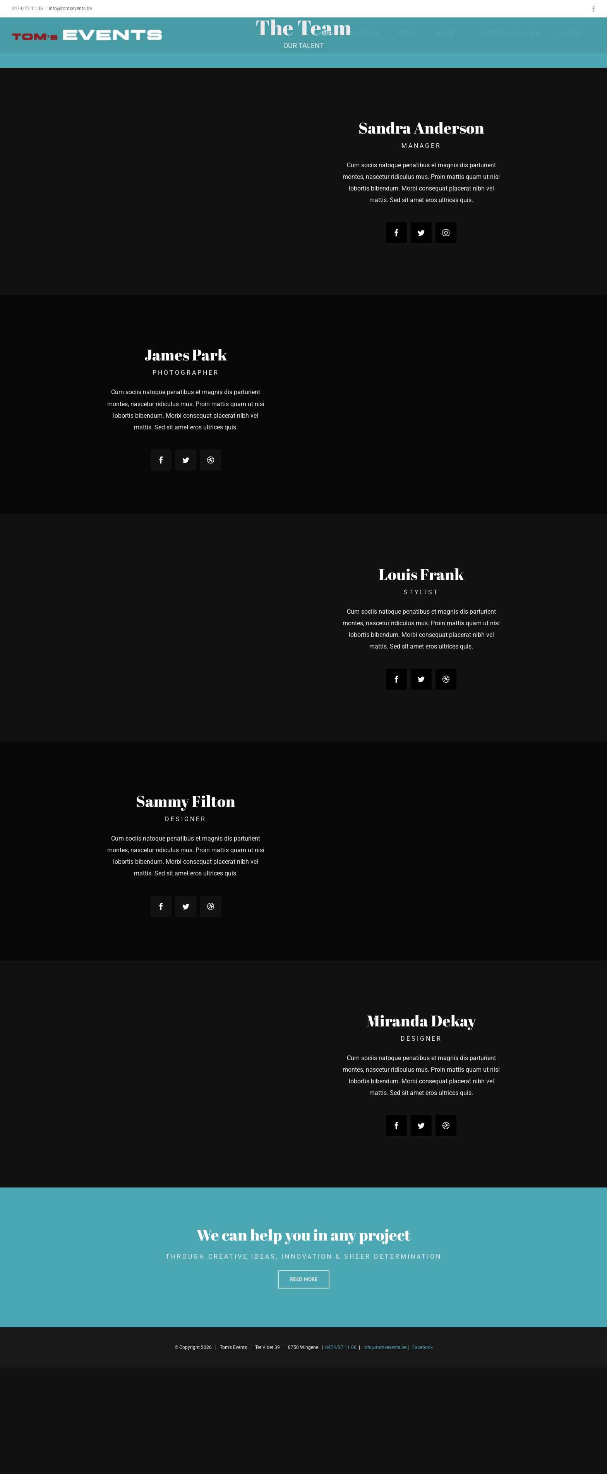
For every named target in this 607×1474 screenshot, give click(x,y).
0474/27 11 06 (27, 8)
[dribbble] (210, 460)
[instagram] (446, 232)
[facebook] (396, 232)
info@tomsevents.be (70, 8)
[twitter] (421, 232)
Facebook (422, 1347)
